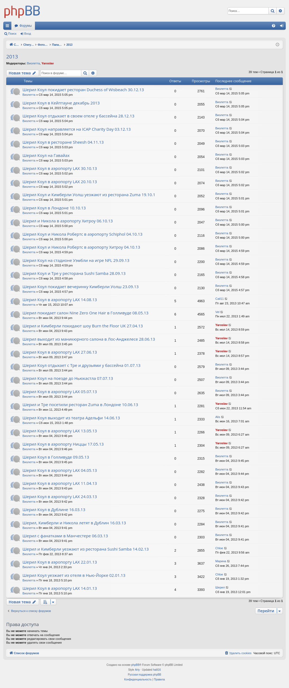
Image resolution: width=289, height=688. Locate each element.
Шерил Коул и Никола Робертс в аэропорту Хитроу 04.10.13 (81, 247)
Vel (217, 312)
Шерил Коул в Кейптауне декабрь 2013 (61, 103)
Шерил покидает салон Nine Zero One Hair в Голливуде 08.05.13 (85, 312)
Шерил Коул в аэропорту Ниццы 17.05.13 (63, 444)
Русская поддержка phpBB (144, 674)
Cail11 (219, 298)
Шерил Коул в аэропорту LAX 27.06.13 (59, 352)
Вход (27, 33)
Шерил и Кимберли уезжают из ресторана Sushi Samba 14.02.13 (85, 549)
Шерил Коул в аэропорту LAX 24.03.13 (59, 496)
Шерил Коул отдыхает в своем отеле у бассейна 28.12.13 (78, 115)
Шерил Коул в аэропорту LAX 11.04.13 (59, 483)
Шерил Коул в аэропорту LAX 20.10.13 (59, 181)
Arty (137, 669)
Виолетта (33, 63)
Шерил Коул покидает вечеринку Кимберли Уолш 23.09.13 (80, 286)
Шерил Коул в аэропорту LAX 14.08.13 (59, 299)
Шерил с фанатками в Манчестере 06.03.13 (65, 535)
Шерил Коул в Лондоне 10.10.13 (54, 207)
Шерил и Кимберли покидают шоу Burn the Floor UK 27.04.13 (82, 325)
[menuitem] (273, 26)
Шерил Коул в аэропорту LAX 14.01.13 (59, 588)
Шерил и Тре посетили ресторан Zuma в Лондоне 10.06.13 (80, 404)
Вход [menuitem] (283, 27)
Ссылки (8, 27)
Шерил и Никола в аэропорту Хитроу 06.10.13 (67, 220)
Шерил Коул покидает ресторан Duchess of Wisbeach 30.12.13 (83, 89)
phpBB (135, 664)
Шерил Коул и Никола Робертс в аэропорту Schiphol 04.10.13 (82, 234)
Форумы (26, 26)
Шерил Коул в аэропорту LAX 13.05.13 (59, 430)
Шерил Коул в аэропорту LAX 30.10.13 (59, 168)
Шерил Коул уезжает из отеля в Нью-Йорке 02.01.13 (73, 575)
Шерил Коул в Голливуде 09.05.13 (55, 457)
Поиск (12, 33)
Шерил (220, 587)
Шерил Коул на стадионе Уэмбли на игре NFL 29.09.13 (75, 260)
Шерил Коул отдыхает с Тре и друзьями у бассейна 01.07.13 (81, 365)
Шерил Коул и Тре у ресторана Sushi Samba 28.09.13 (74, 273)
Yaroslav (47, 63)
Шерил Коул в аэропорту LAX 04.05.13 (59, 470)
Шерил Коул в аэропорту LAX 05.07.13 (59, 391)
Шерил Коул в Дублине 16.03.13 (53, 509)
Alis (217, 417)
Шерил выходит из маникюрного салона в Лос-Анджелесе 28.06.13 (88, 339)
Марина (220, 561)
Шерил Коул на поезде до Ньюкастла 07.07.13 (67, 378)
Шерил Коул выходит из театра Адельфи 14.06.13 (71, 417)
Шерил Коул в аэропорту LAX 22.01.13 (59, 562)
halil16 (157, 669)
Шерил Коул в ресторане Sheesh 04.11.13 (63, 142)
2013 (12, 56)
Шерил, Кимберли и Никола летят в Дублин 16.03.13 (74, 522)
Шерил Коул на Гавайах (46, 155)
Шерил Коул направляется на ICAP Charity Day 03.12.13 (76, 129)
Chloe (219, 548)
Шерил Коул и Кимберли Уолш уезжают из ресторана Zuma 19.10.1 (88, 194)
